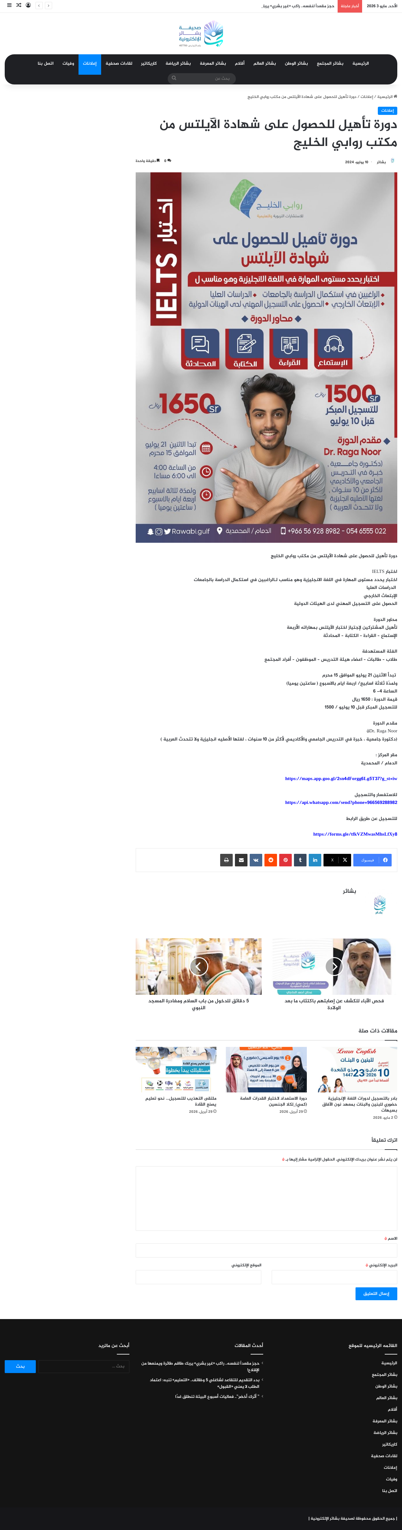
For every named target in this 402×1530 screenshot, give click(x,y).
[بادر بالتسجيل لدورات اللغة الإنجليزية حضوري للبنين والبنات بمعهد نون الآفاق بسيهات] (356, 1069)
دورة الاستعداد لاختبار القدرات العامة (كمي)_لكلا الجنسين (273, 1101)
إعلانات (90, 63)
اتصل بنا (46, 63)
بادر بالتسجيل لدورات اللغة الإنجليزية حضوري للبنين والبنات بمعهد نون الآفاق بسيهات (359, 1104)
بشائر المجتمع (330, 63)
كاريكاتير (149, 63)
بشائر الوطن (296, 63)
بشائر (381, 162)
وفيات (68, 63)
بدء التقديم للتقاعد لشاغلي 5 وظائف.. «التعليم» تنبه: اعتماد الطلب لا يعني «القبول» (204, 1383)
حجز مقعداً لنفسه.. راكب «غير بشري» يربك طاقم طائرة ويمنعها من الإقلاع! (200, 1367)
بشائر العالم (264, 63)
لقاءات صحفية (119, 63)
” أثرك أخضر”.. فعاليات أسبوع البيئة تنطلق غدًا (217, 1396)
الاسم (390, 1238)
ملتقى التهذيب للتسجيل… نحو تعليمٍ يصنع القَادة (180, 1101)
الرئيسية (360, 63)
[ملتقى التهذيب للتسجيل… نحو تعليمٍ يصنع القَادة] (176, 1069)
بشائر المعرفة (213, 63)
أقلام (240, 63)
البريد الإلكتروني (381, 1265)
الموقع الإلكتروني (246, 1265)
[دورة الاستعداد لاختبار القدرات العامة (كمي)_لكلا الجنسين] (266, 1069)
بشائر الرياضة (178, 63)
